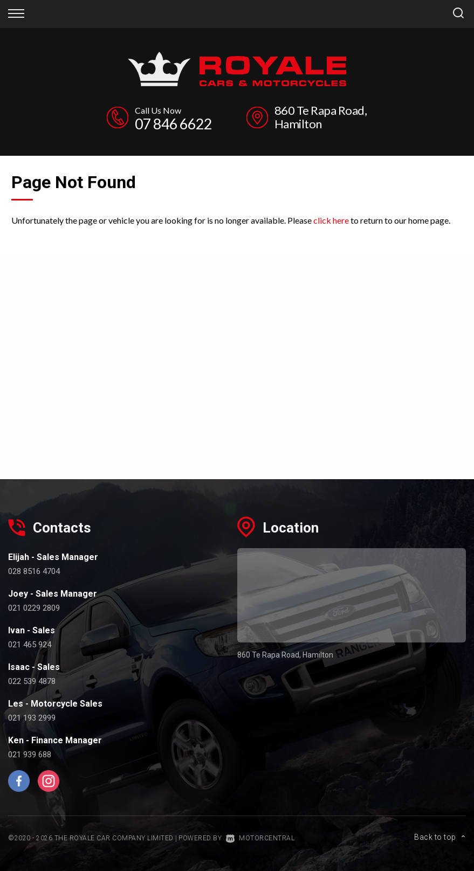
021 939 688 (29, 754)
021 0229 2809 (34, 608)
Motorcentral (260, 838)
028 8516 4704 (34, 571)
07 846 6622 (173, 124)
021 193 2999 (32, 718)
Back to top (440, 837)
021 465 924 (29, 644)
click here (331, 220)
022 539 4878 (32, 681)
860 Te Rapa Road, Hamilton (320, 117)
